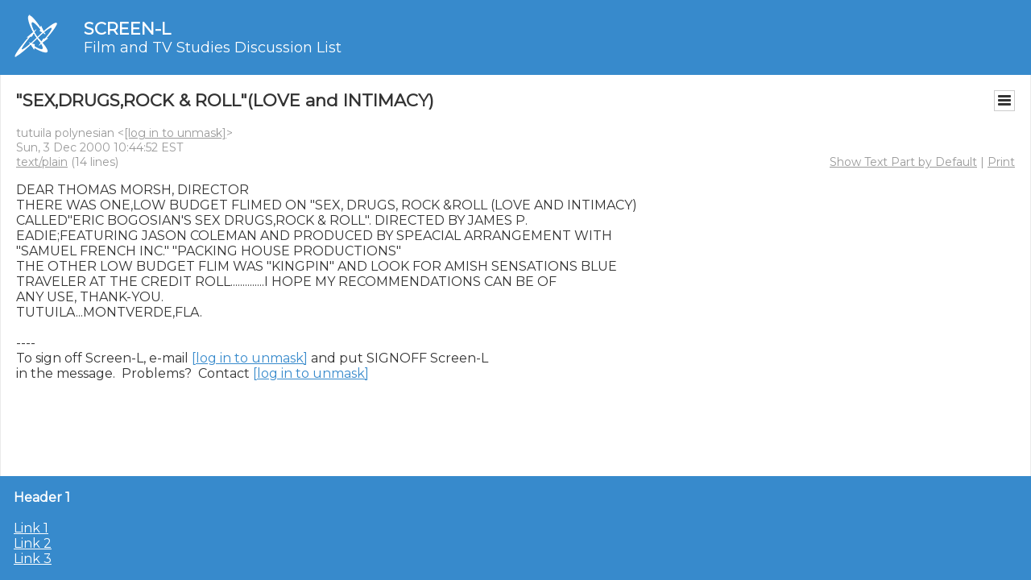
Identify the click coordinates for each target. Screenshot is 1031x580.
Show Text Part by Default (903, 162)
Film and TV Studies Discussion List (213, 47)
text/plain (42, 162)
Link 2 (33, 543)
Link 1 (31, 528)
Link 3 (33, 558)
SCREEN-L (127, 29)
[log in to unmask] (175, 133)
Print (1001, 162)
